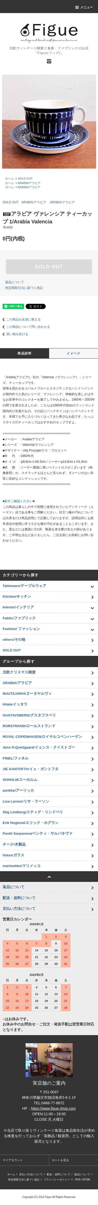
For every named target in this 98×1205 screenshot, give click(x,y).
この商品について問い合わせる (25, 327)
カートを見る (60, 1160)
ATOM (86, 1179)
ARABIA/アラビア (29, 183)
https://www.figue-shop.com (53, 1108)
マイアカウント (13, 1160)
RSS (78, 1179)
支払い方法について (31, 1174)
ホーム (9, 178)
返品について (14, 282)
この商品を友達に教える (20, 319)
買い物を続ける (14, 334)
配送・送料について (58, 1174)
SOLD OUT (25, 178)
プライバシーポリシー (57, 1179)
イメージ (73, 353)
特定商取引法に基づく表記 (24, 288)
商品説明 (24, 353)
